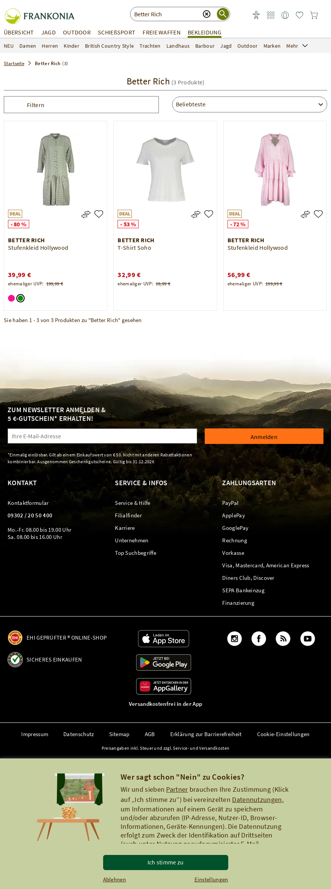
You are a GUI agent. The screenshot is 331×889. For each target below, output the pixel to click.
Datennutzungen (257, 799)
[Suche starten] (223, 14)
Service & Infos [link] (141, 482)
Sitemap (119, 734)
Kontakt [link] (22, 482)
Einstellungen (211, 879)
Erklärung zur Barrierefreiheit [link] (206, 734)
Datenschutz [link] (78, 734)
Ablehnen (114, 879)
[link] (271, 15)
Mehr (296, 45)
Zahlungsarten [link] (249, 482)
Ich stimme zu (165, 862)
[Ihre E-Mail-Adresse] (102, 436)
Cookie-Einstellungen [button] (283, 734)
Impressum (34, 734)
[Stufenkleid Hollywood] (98, 214)
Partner (177, 789)
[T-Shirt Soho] (208, 214)
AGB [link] (150, 734)
